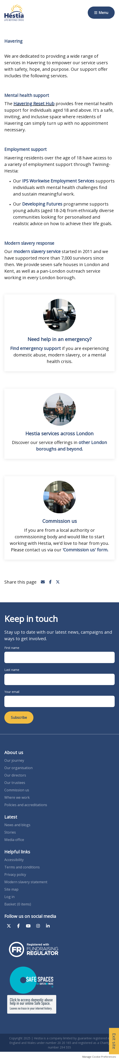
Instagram (38, 926)
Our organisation (18, 767)
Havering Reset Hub (34, 103)
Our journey (14, 760)
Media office (14, 839)
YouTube (28, 926)
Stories (10, 832)
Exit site (114, 1041)
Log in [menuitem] (9, 896)
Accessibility (14, 859)
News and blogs (17, 824)
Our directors (15, 775)
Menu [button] (103, 12)
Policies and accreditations (25, 804)
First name (11, 648)
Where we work (17, 797)
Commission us (16, 790)
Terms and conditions (22, 867)
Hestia (14, 12)
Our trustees (14, 782)
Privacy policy (15, 874)
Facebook (50, 582)
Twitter (58, 582)
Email (43, 582)
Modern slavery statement (25, 882)
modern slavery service (37, 251)
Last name (11, 670)
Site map (11, 889)
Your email (11, 692)
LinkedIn (47, 926)
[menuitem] (17, 904)
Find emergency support (35, 348)
